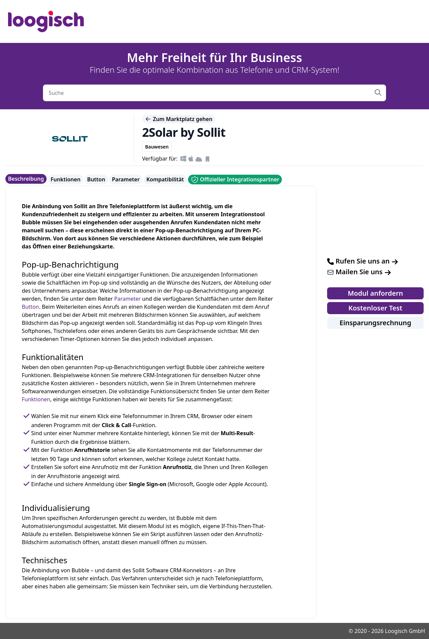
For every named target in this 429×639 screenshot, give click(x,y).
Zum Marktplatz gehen (178, 119)
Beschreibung (26, 178)
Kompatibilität (165, 179)
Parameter (126, 179)
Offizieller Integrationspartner (235, 180)
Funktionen (65, 179)
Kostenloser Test (376, 307)
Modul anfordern (375, 293)
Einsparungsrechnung (375, 322)
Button (96, 179)
